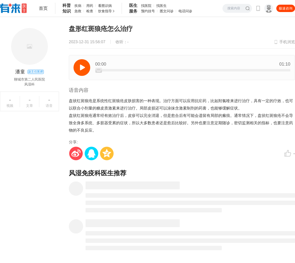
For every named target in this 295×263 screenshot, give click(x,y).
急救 (77, 11)
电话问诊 (185, 11)
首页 (43, 8)
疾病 (77, 6)
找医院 (146, 6)
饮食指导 (105, 11)
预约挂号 (148, 11)
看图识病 (105, 6)
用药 (89, 6)
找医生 (161, 6)
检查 (89, 11)
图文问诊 (167, 11)
